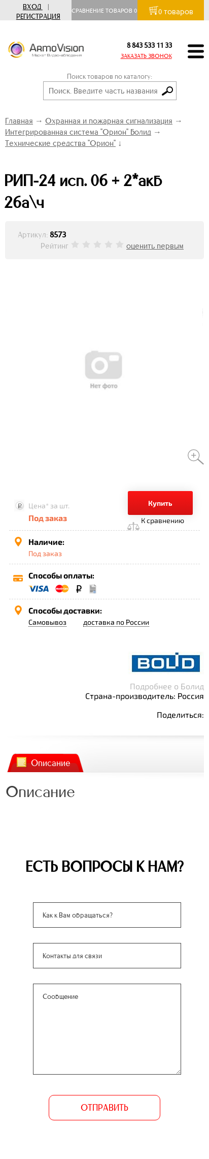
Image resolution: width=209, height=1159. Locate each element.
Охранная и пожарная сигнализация (108, 121)
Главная (19, 121)
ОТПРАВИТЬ (104, 1107)
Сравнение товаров (104, 10)
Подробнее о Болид (167, 686)
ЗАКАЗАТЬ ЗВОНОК (146, 55)
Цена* (38, 505)
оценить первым (155, 246)
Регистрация (38, 16)
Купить (160, 503)
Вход (32, 7)
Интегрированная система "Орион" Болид (78, 132)
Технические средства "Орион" (60, 143)
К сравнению (162, 520)
